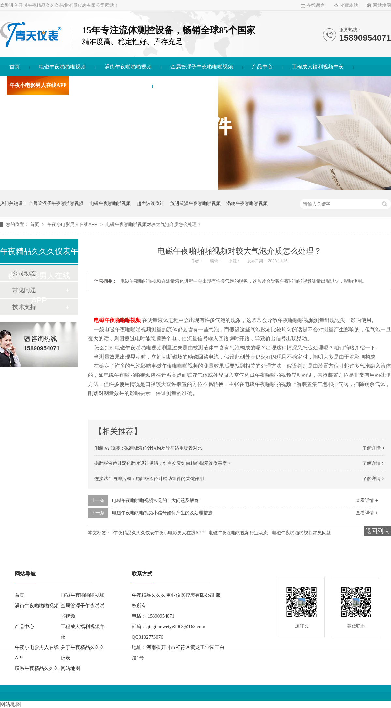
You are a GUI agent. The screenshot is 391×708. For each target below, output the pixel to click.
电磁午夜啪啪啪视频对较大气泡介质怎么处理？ (153, 224)
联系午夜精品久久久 (185, 85)
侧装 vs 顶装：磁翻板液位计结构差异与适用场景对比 (148, 447)
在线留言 (316, 5)
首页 (14, 66)
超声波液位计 (150, 203)
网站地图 (382, 5)
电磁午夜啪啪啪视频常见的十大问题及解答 (155, 500)
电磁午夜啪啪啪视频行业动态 (238, 532)
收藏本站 (349, 5)
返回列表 (377, 531)
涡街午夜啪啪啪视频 (128, 66)
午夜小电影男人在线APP (37, 85)
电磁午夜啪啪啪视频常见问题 (301, 532)
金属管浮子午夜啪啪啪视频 (201, 66)
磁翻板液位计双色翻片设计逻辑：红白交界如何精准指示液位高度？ (162, 463)
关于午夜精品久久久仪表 (114, 85)
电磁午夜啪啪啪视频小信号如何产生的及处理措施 (162, 512)
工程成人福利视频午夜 (318, 66)
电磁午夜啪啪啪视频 (62, 66)
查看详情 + (367, 500)
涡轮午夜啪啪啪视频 (247, 203)
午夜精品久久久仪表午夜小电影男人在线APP (159, 532)
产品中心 (262, 66)
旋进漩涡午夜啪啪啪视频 (195, 203)
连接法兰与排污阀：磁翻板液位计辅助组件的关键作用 (149, 478)
